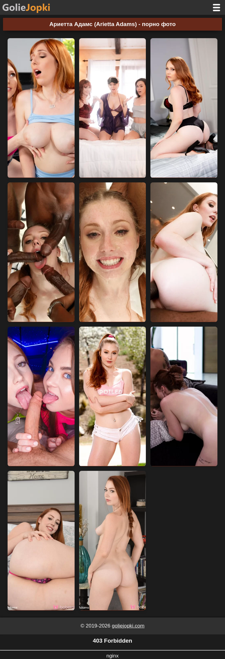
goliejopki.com (128, 626)
